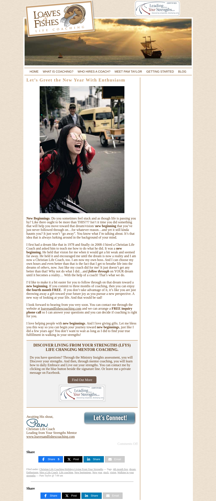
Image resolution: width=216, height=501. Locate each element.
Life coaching (66, 472)
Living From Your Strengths (88, 469)
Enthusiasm (32, 472)
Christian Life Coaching (51, 469)
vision (113, 472)
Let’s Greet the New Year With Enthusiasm (75, 80)
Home (34, 71)
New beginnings (82, 472)
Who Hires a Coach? (94, 71)
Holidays (69, 469)
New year (97, 472)
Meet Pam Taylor (128, 71)
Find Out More (82, 380)
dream (132, 469)
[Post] (73, 459)
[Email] (115, 459)
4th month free (120, 469)
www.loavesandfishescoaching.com (50, 436)
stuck (106, 472)
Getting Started (160, 71)
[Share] (51, 459)
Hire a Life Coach (49, 472)
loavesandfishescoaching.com (61, 308)
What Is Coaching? (58, 71)
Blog (182, 71)
